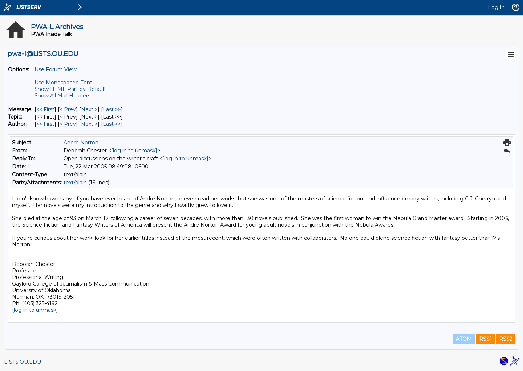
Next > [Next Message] (89, 109)
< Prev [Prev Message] (68, 109)
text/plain (75, 182)
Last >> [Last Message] (112, 109)
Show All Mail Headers (62, 95)
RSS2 (505, 339)
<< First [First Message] (45, 109)
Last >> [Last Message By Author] (112, 124)
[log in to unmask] (134, 150)
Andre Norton (81, 142)
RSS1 (485, 339)
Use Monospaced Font (63, 82)
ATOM (464, 339)
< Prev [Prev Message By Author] (68, 124)
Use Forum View (56, 69)
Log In (496, 7)
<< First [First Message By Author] (45, 124)
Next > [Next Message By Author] (89, 124)
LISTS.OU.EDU (22, 362)
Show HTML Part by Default (70, 89)
